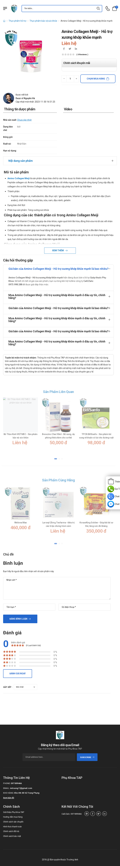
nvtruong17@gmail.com (21, 788)
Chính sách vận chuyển (13, 822)
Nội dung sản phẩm (20, 160)
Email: (6, 788)
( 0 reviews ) (82, 55)
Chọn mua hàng (96, 78)
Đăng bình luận (18, 619)
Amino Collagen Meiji (19, 178)
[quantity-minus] (64, 78)
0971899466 (16, 783)
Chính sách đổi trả (11, 831)
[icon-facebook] (64, 49)
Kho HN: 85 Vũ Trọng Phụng (26, 793)
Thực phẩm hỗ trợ (17, 21)
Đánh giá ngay (18, 673)
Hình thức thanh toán (12, 826)
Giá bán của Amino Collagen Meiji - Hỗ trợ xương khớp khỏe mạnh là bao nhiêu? (58, 268)
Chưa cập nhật (24, 120)
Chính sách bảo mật (12, 836)
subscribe (87, 757)
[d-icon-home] (4, 21)
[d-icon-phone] (107, 8)
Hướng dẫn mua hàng (12, 817)
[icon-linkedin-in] (75, 49)
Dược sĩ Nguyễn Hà (25, 98)
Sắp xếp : (7, 687)
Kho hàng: (8, 793)
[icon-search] (98, 8)
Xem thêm (58, 250)
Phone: (6, 783)
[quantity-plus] (76, 78)
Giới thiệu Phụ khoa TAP (13, 812)
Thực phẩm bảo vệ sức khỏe (43, 21)
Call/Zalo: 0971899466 (72, 814)
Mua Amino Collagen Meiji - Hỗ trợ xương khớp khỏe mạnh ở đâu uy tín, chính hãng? (56, 296)
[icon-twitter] (70, 49)
